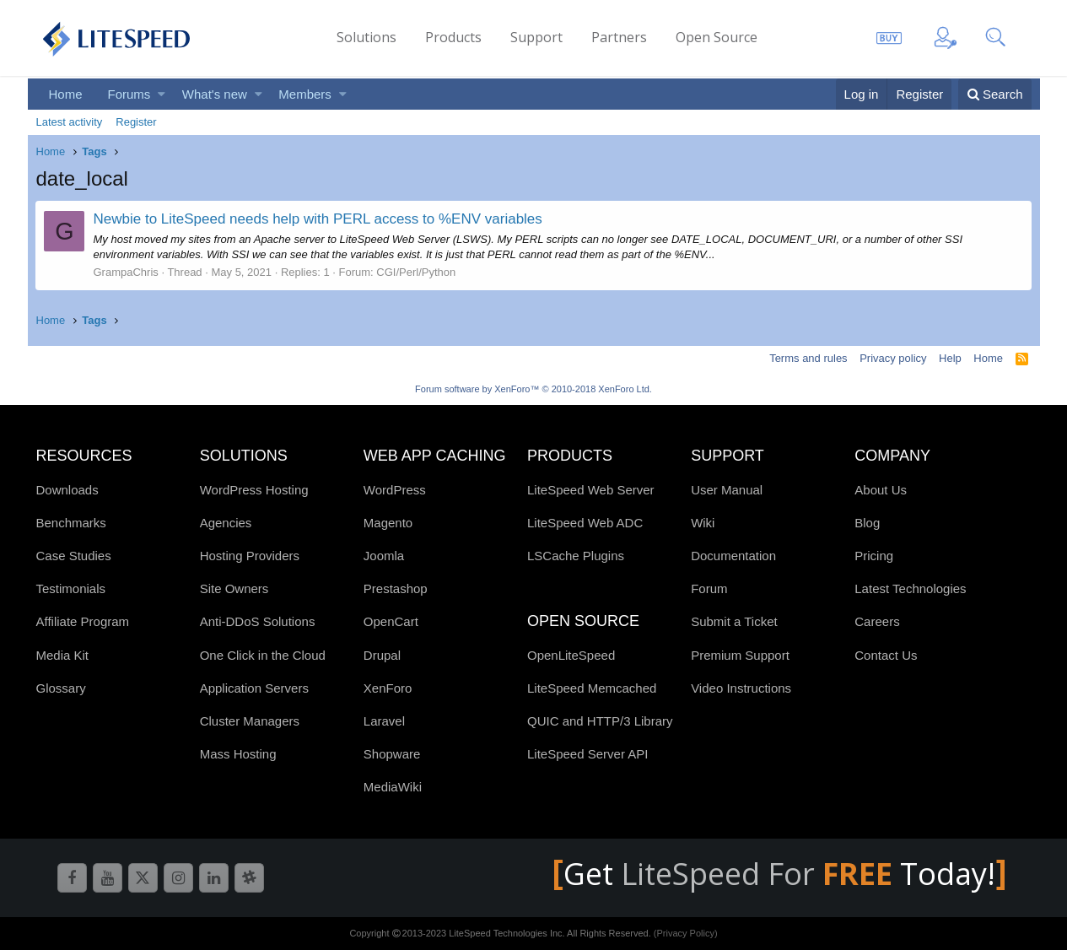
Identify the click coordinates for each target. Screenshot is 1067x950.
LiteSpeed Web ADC (585, 522)
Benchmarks (71, 522)
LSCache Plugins (575, 555)
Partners (619, 37)
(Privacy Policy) (686, 933)
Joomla (384, 555)
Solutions (366, 37)
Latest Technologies (910, 588)
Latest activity (69, 122)
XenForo (388, 688)
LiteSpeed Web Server (591, 490)
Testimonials (71, 588)
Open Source (716, 37)
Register (136, 122)
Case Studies (73, 555)
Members (304, 94)
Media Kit (62, 655)
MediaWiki (393, 787)
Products (453, 37)
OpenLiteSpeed (571, 655)
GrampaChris (126, 272)
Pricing (873, 555)
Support (536, 37)
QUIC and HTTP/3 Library (600, 721)
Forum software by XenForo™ (533, 389)
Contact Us (885, 655)
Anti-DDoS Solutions (257, 621)
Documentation (733, 555)
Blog (867, 522)
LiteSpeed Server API (587, 754)
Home (66, 94)
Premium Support (740, 655)
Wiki (702, 522)
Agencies (226, 522)
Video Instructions (741, 688)
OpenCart (391, 621)
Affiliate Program (83, 621)
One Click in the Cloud (263, 655)
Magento (388, 522)
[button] (162, 94)
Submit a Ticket (734, 621)
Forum (709, 588)
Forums (129, 94)
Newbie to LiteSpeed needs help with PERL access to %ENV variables (318, 219)
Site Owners (234, 588)
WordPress (395, 490)
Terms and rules (808, 358)
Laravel (384, 721)
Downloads (67, 490)
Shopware (392, 754)
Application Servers (254, 688)
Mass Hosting (238, 754)
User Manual (727, 490)
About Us (880, 490)
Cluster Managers (249, 721)
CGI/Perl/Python (415, 272)
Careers (876, 621)
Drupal (382, 655)
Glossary (61, 688)
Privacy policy (893, 358)
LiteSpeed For (760, 873)
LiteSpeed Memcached (591, 688)
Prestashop (396, 588)
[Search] (995, 94)
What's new (214, 94)
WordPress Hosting (254, 490)
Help (950, 358)
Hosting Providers (249, 555)
